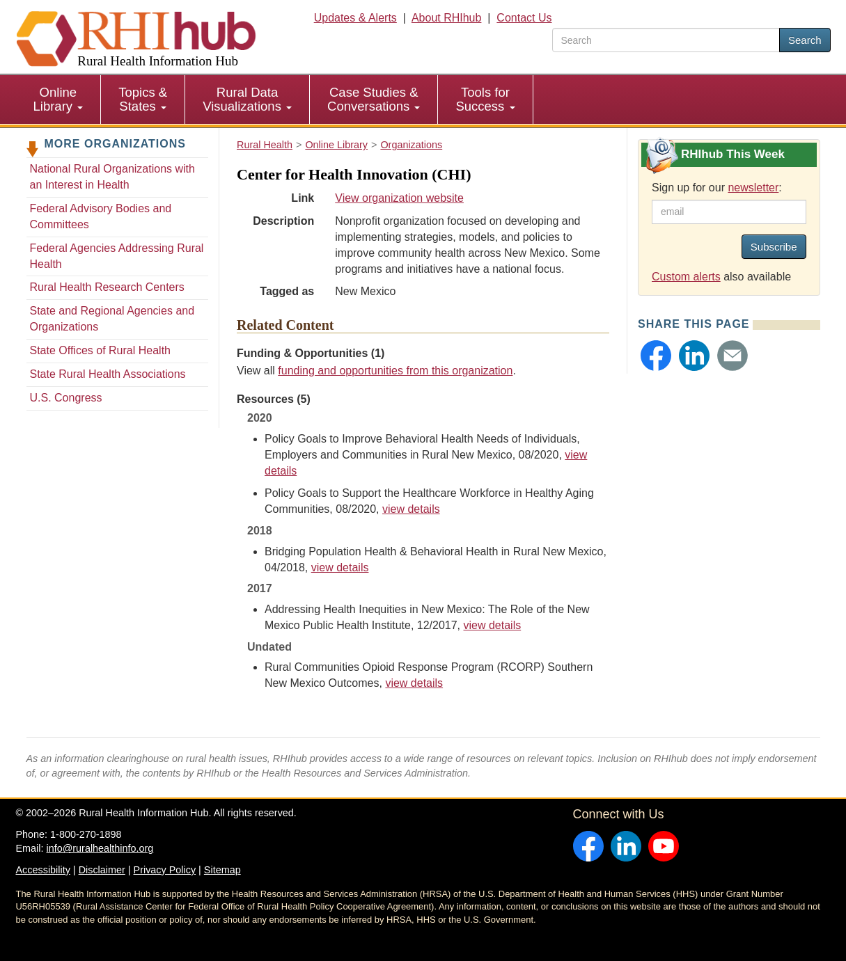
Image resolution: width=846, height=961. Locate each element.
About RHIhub (447, 18)
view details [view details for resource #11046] (340, 567)
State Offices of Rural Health (100, 350)
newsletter (753, 187)
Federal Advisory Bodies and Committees (101, 216)
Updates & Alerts (355, 18)
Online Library (58, 99)
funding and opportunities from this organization (395, 370)
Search (805, 40)
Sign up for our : (717, 187)
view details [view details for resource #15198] (414, 683)
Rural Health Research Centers (107, 287)
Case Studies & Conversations (373, 99)
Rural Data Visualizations (247, 99)
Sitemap (222, 869)
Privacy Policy (165, 869)
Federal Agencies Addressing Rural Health (117, 256)
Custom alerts (686, 277)
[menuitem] (59, 99)
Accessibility (43, 869)
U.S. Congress (66, 398)
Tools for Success (485, 99)
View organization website (399, 198)
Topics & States (142, 99)
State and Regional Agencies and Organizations (112, 319)
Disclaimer (102, 869)
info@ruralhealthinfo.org (99, 848)
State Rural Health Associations (108, 374)
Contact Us (523, 18)
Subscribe (774, 247)
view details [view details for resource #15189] (411, 509)
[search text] (666, 40)
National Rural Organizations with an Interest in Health (112, 177)
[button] (656, 355)
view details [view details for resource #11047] (493, 625)
